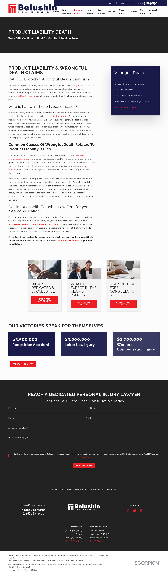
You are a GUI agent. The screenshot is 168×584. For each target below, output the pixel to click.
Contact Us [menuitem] (153, 12)
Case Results (97, 489)
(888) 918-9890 (33, 510)
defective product (59, 116)
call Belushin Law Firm (68, 240)
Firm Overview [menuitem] (66, 12)
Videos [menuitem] (134, 11)
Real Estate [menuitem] (90, 12)
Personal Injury (82, 489)
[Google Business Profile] (134, 510)
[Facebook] (128, 510)
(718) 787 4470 (33, 513)
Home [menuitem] (57, 11)
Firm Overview (66, 489)
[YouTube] (141, 510)
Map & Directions (74, 541)
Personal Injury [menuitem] (78, 12)
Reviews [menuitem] (112, 11)
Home (54, 489)
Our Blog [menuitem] (142, 12)
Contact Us (111, 489)
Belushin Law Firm (28, 96)
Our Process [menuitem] (101, 12)
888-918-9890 (147, 3)
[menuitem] (135, 84)
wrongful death (78, 85)
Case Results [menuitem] (123, 12)
